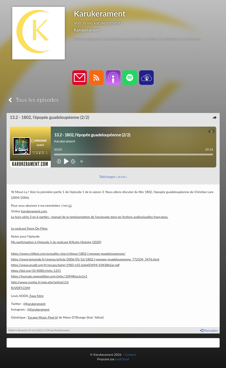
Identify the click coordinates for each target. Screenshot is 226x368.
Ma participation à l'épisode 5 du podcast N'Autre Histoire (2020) (56, 242)
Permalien (209, 330)
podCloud (122, 359)
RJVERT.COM (20, 288)
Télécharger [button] (113, 177)
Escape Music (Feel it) (43, 317)
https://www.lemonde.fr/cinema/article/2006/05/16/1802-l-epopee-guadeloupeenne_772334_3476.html (85, 259)
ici (69, 205)
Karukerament (36, 304)
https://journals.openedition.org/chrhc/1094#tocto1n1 (49, 276)
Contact (130, 354)
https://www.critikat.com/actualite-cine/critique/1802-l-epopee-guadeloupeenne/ (68, 253)
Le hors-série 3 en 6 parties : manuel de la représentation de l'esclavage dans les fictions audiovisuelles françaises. (89, 217)
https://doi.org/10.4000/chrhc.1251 (36, 270)
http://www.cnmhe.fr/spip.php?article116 (40, 282)
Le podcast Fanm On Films (29, 228)
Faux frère (36, 296)
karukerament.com (34, 211)
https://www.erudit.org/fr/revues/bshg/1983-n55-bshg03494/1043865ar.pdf (65, 265)
